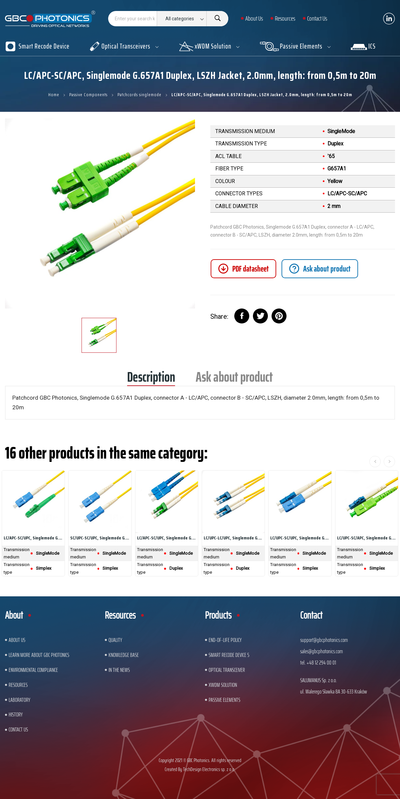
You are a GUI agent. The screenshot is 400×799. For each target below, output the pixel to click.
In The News (119, 670)
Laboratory (19, 700)
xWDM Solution (223, 685)
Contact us (18, 729)
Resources (18, 685)
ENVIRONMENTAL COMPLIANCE (33, 670)
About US (17, 640)
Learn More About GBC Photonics (39, 655)
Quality (115, 640)
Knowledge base (123, 655)
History (16, 714)
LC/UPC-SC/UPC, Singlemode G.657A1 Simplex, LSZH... (299, 538)
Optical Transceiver (227, 670)
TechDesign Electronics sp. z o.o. (209, 769)
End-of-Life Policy (225, 640)
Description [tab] (151, 379)
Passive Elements (224, 700)
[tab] (320, 268)
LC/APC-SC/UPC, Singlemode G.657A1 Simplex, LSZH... (33, 538)
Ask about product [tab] (234, 379)
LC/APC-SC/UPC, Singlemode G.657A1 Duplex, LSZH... (166, 538)
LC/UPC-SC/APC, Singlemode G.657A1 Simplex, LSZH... (366, 538)
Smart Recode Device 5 (229, 655)
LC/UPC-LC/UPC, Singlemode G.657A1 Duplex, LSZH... (233, 538)
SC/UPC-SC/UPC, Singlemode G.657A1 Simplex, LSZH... (99, 538)
